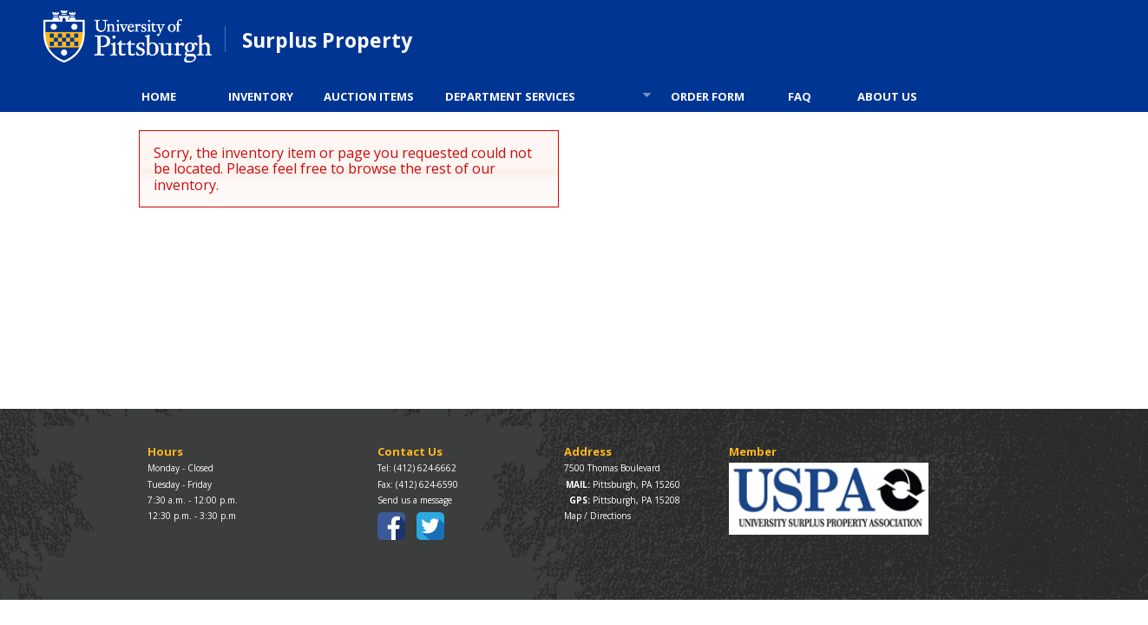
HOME (158, 96)
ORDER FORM (708, 96)
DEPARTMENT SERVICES (542, 99)
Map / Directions (597, 516)
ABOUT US (887, 96)
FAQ (799, 96)
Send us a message (414, 500)
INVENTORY (260, 96)
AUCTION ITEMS (369, 96)
